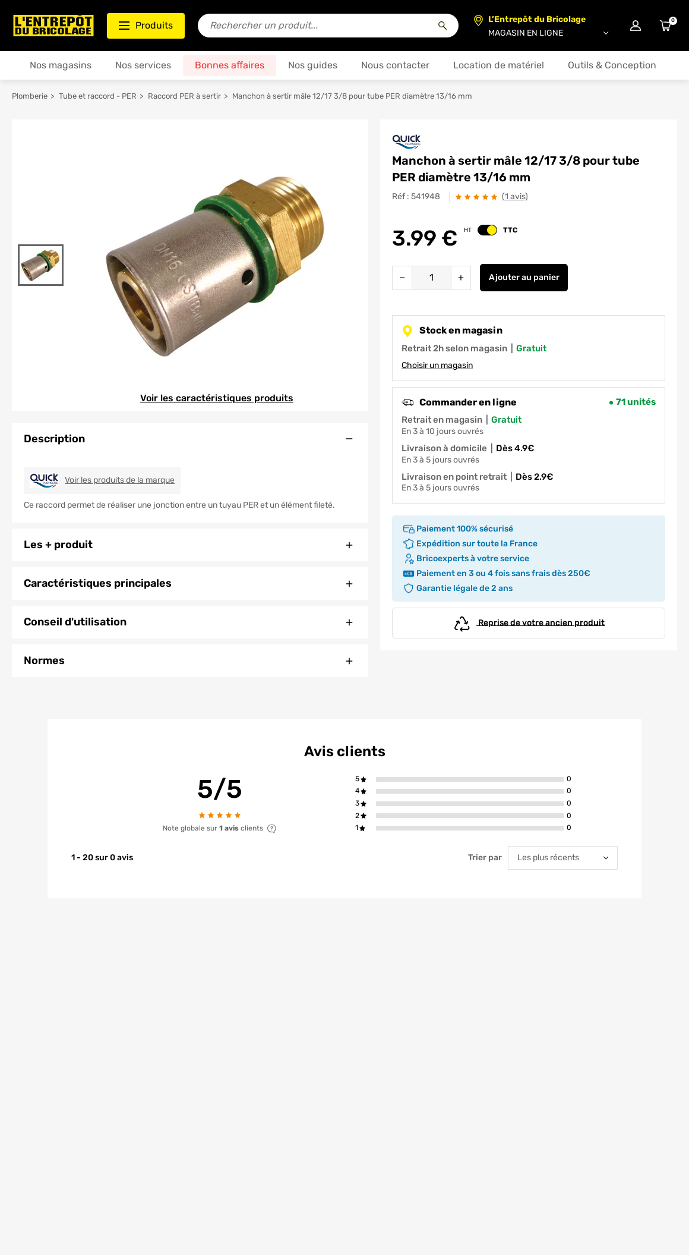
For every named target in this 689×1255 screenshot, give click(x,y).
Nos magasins (60, 65)
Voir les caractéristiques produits (216, 398)
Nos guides (312, 65)
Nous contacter (395, 65)
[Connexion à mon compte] (635, 25)
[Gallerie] (215, 265)
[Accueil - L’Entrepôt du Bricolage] (53, 25)
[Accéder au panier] (665, 25)
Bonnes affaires (229, 65)
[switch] (487, 230)
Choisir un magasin (437, 365)
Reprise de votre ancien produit (529, 623)
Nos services (143, 65)
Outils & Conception (612, 65)
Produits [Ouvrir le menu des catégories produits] (146, 25)
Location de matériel (498, 65)
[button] (469, 779)
